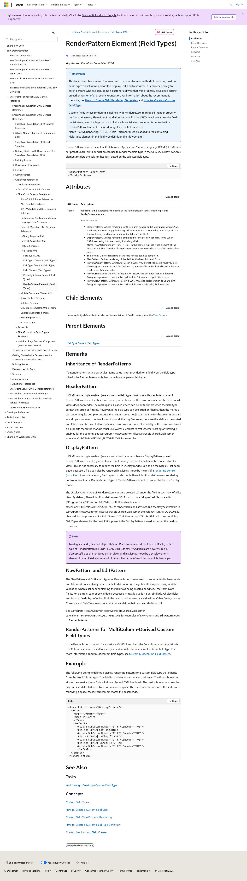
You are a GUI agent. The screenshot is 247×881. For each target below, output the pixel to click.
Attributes (196, 38)
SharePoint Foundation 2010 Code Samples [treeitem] (33, 144)
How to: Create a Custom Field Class (87, 809)
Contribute (61, 870)
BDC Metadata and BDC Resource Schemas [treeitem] (38, 211)
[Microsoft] (6, 4)
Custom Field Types (77, 802)
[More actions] (178, 32)
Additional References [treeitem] (29, 184)
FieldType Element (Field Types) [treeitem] (39, 265)
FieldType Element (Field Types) (83, 343)
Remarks (195, 51)
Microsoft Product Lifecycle (99, 15)
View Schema (160, 315)
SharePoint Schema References (90, 32)
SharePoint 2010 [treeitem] (15, 45)
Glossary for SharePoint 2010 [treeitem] (25, 407)
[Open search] (230, 5)
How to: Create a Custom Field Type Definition (93, 824)
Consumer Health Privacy (98, 870)
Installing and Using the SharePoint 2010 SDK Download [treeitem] (33, 89)
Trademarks (142, 870)
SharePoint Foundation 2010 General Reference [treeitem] (31, 108)
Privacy (75, 870)
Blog (46, 870)
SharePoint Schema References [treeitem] (37, 199)
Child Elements (199, 42)
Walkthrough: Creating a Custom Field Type (91, 785)
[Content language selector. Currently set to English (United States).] (20, 862)
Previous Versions (31, 870)
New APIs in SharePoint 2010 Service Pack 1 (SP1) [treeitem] (32, 80)
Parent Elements (199, 47)
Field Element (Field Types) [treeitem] (37, 270)
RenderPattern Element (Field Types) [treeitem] (39, 286)
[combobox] (31, 39)
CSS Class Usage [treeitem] (26, 322)
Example (195, 56)
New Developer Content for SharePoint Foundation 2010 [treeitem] (30, 62)
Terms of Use (125, 870)
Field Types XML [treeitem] (31, 255)
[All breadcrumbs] (69, 32)
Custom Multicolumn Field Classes (149, 653)
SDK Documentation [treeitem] (20, 55)
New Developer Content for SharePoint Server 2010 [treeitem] (30, 71)
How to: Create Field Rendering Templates (111, 100)
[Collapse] (53, 32)
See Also (195, 60)
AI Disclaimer (11, 870)
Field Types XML (118, 32)
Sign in (239, 4)
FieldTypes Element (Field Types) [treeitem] (39, 260)
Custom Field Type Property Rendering (89, 817)
